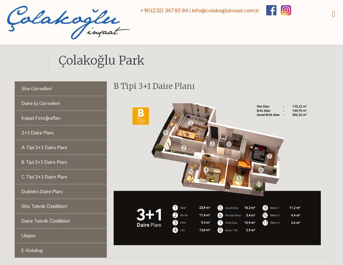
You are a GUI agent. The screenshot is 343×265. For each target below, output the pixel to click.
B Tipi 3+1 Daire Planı (44, 162)
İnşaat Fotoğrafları (41, 118)
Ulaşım (28, 235)
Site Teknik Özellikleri (44, 206)
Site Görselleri (37, 88)
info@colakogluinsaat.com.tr (225, 10)
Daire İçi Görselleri (41, 103)
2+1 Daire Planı (38, 132)
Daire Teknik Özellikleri (46, 221)
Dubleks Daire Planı (42, 191)
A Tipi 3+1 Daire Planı (44, 147)
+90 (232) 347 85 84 (164, 10)
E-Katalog (32, 250)
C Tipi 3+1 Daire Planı (44, 177)
